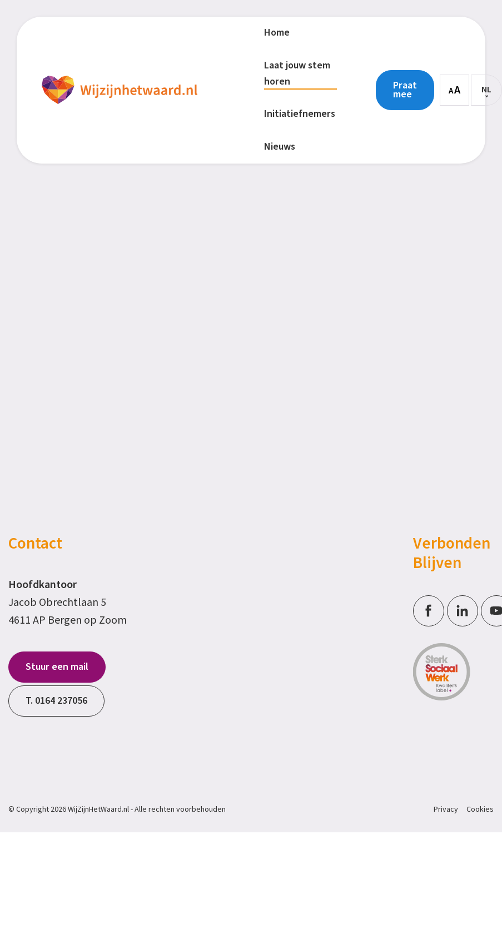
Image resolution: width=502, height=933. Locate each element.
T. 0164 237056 (56, 701)
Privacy (446, 809)
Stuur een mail (57, 667)
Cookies (480, 809)
